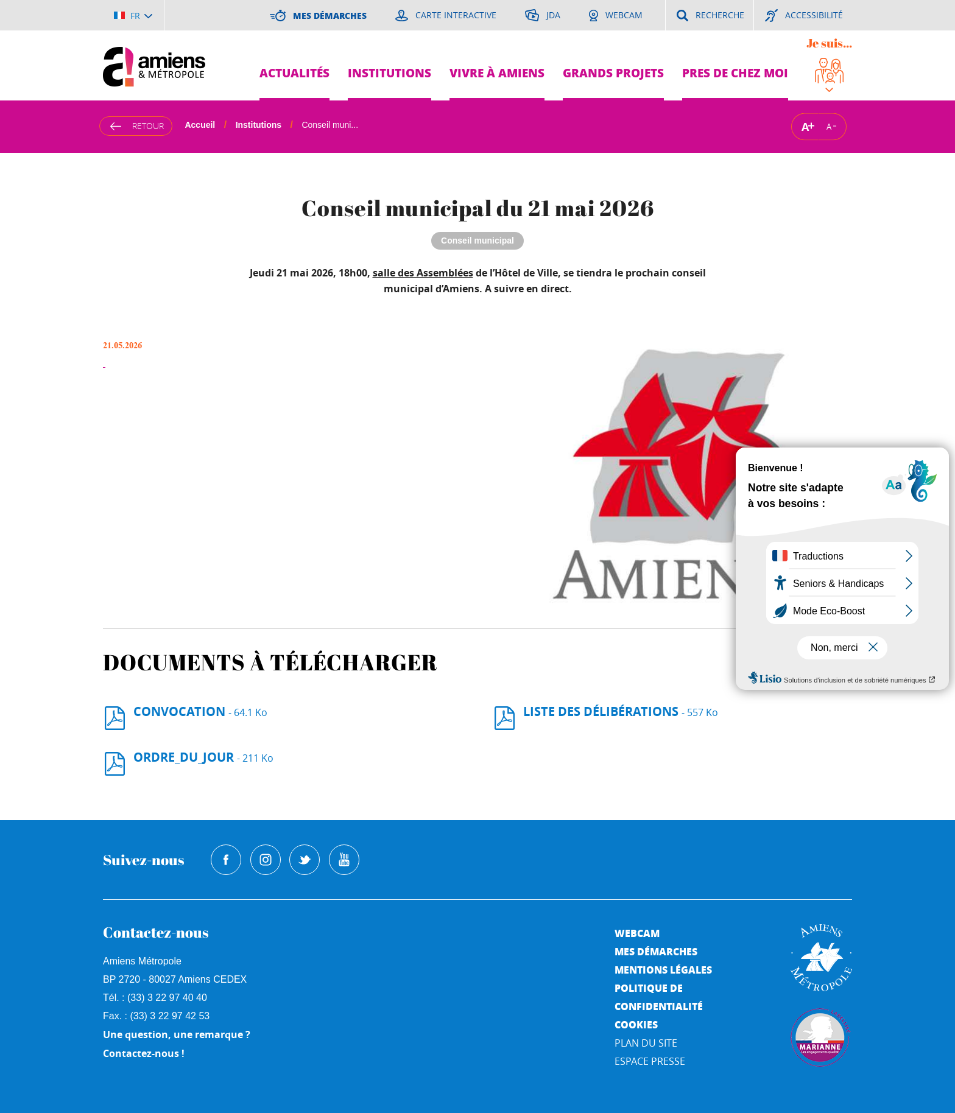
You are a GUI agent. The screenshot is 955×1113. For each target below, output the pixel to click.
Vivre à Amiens (496, 73)
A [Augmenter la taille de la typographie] (805, 126)
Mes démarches (656, 951)
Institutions (389, 73)
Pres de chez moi (735, 73)
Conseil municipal (477, 240)
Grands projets (613, 73)
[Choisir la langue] (133, 15)
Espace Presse (650, 1061)
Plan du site (646, 1043)
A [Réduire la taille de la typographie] (828, 126)
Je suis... (829, 43)
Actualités (294, 73)
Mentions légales (663, 970)
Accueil (200, 125)
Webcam (637, 933)
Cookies (636, 1024)
